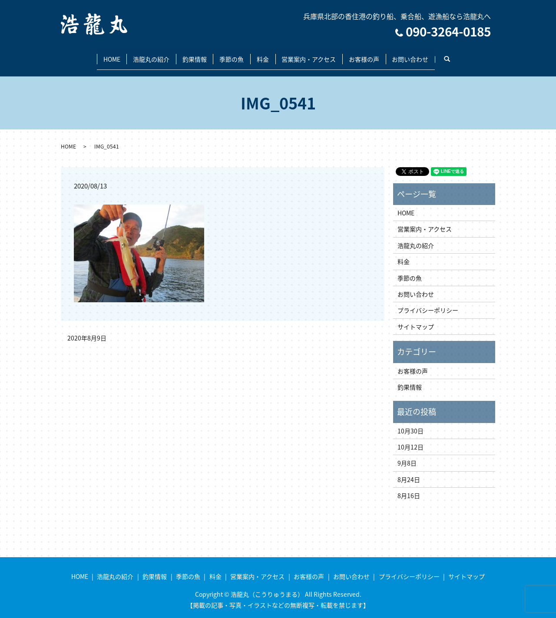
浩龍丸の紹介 (137, 54)
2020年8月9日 (86, 330)
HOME (92, 54)
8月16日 (408, 488)
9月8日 (407, 455)
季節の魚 (229, 54)
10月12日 (410, 439)
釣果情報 (186, 54)
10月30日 (410, 423)
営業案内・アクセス (317, 54)
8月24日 (408, 471)
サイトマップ (415, 318)
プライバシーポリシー (427, 302)
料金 (265, 54)
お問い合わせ (429, 54)
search (475, 55)
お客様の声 (377, 54)
